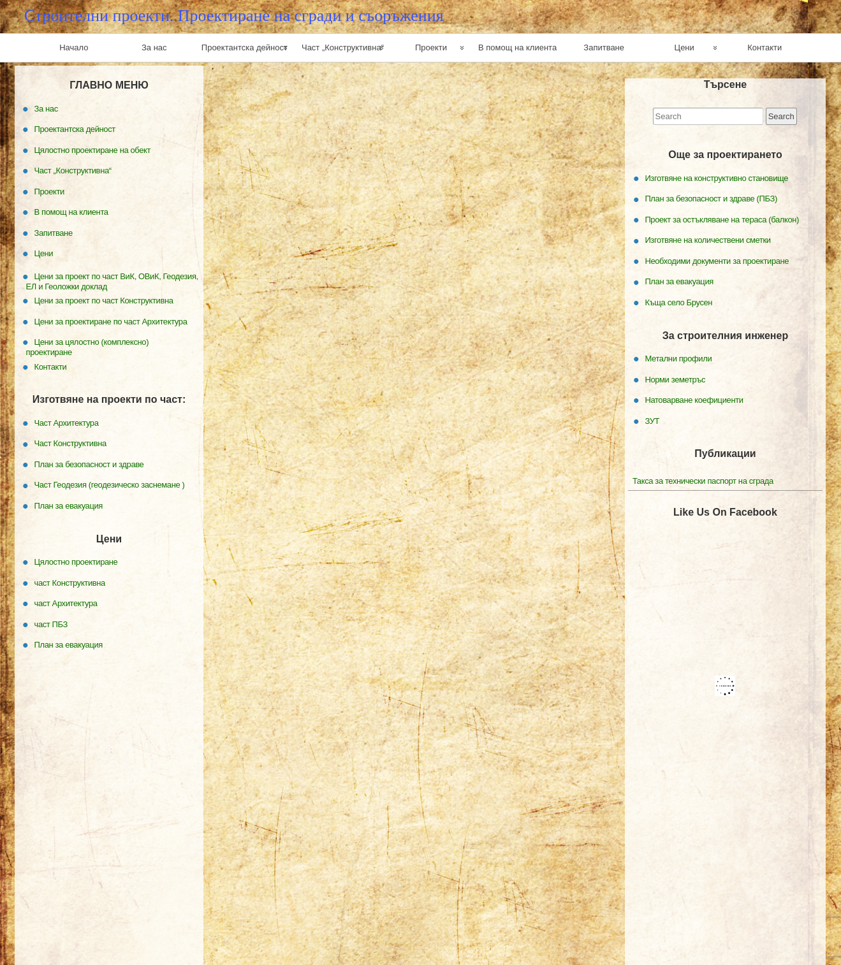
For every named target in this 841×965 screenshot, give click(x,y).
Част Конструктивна (70, 443)
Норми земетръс (675, 379)
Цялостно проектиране (76, 562)
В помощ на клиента (517, 47)
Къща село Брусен (678, 302)
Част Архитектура (66, 423)
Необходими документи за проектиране (717, 261)
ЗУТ (652, 420)
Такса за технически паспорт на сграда (703, 481)
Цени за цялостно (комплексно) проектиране (87, 347)
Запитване (603, 47)
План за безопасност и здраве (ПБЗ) (711, 198)
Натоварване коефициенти (694, 400)
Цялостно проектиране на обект (92, 149)
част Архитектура (66, 603)
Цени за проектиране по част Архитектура (110, 321)
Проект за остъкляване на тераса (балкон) (722, 219)
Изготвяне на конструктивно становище (716, 178)
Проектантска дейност (244, 47)
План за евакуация (679, 281)
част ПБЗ (51, 623)
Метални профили (678, 358)
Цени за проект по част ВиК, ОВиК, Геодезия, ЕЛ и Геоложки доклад (112, 281)
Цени (684, 47)
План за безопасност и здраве (89, 464)
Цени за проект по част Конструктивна (103, 300)
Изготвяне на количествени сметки (707, 240)
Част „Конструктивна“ (343, 47)
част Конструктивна (69, 582)
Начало (73, 47)
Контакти (764, 47)
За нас (154, 47)
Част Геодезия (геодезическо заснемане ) (109, 485)
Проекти (431, 47)
